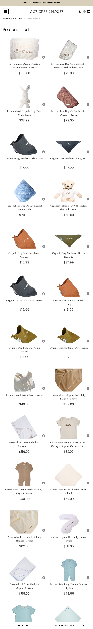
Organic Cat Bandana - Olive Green (69, 347)
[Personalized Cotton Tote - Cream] (24, 379)
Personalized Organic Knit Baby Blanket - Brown (69, 396)
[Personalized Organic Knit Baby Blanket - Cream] (24, 521)
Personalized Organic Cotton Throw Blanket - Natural (24, 65)
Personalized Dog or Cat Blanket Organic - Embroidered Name (68, 65)
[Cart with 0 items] (88, 11)
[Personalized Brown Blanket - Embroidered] (24, 426)
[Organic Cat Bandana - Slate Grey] (24, 284)
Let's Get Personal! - (41, 2)
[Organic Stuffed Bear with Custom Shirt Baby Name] (68, 189)
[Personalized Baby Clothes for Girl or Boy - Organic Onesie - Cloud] (68, 426)
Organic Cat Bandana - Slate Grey (24, 300)
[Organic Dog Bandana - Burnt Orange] (24, 237)
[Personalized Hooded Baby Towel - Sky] (68, 615)
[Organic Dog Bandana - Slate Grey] (24, 142)
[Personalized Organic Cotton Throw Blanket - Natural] (24, 47)
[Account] (79, 11)
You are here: (9, 18)
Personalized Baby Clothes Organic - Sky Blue (69, 586)
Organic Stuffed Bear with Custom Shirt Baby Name (68, 207)
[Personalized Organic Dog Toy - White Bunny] (24, 95)
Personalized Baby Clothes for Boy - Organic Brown (24, 491)
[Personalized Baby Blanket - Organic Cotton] (24, 568)
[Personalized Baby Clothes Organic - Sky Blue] (68, 568)
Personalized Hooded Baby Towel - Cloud (68, 491)
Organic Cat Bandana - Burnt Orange (68, 302)
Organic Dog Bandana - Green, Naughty (68, 254)
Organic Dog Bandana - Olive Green (24, 349)
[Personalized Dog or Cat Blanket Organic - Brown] (68, 95)
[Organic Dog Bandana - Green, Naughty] (68, 237)
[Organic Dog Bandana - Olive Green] (24, 331)
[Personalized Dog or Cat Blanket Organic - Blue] (24, 189)
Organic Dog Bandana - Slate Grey (24, 158)
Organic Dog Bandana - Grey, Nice (68, 158)
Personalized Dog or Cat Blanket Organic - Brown (68, 112)
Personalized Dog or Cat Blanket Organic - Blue (24, 207)
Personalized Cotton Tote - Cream (24, 394)
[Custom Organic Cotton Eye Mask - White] (68, 521)
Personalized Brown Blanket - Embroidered (24, 444)
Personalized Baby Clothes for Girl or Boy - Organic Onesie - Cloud (68, 444)
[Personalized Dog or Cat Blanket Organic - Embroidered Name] (68, 47)
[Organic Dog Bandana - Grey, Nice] (68, 142)
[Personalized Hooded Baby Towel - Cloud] (68, 473)
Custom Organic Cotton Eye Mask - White (69, 538)
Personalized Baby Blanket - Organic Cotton (24, 586)
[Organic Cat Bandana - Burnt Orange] (68, 284)
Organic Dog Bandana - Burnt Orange (24, 254)
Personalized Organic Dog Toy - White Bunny (24, 112)
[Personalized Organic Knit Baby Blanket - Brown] (68, 379)
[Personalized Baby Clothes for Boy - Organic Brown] (24, 473)
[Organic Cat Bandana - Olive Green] (68, 331)
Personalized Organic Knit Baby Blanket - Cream (24, 538)
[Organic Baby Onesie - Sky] (24, 615)
